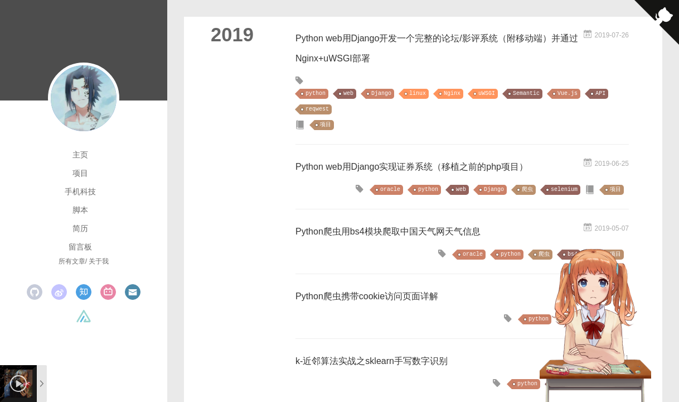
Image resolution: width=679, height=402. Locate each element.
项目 (80, 173)
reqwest (317, 109)
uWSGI (486, 93)
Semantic (526, 93)
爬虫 (527, 189)
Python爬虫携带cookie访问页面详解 (366, 296)
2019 (232, 34)
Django (381, 93)
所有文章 (72, 261)
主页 (80, 154)
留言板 (80, 246)
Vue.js (567, 93)
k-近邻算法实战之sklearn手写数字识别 (371, 361)
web (348, 93)
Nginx (452, 93)
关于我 (99, 261)
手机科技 (80, 191)
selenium (564, 189)
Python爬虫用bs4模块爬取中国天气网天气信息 (388, 231)
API (600, 93)
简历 (80, 228)
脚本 (80, 209)
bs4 (573, 254)
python (315, 93)
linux (417, 93)
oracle (390, 189)
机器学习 (566, 384)
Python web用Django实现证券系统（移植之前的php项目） (411, 166)
